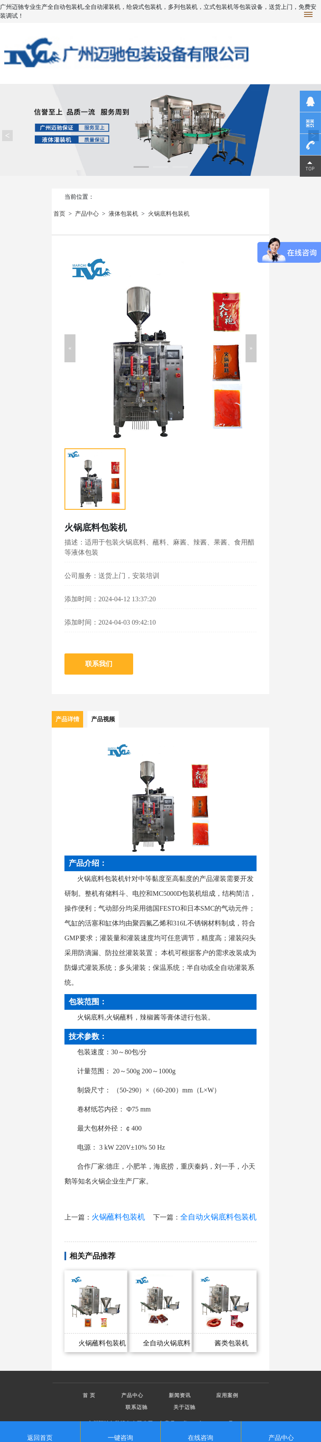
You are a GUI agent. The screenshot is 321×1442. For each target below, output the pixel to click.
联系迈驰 (137, 1407)
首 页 (89, 1395)
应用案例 (227, 1395)
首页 (59, 214)
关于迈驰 (184, 1407)
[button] (69, 348)
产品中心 (87, 214)
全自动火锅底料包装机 (218, 1217)
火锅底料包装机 (169, 214)
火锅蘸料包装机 (118, 1217)
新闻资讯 (180, 1395)
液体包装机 (123, 214)
